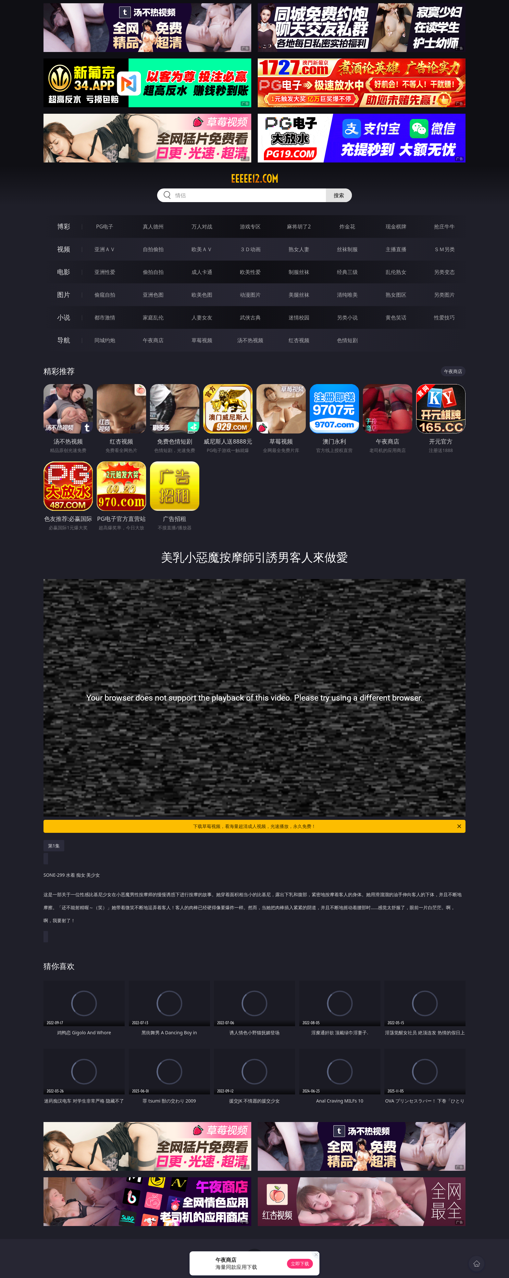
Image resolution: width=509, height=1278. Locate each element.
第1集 (54, 846)
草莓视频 (202, 340)
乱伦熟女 (396, 272)
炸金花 (347, 226)
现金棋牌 (396, 226)
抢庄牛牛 (444, 226)
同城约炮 (104, 340)
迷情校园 (299, 317)
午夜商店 (153, 340)
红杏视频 (299, 340)
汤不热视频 (250, 340)
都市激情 (104, 317)
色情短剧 (347, 340)
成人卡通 (202, 272)
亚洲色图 (153, 294)
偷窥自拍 (104, 294)
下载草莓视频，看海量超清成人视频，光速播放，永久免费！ (327, 826)
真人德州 (153, 226)
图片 (63, 294)
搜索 (339, 195)
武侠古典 (250, 317)
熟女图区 (396, 294)
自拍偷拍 (153, 249)
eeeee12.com (254, 178)
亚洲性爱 (104, 272)
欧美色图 (202, 294)
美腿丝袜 (299, 294)
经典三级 (347, 272)
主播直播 (396, 249)
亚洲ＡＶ (104, 249)
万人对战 (202, 226)
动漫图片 (250, 294)
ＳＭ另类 (444, 249)
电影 (63, 271)
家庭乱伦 (153, 317)
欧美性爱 (250, 272)
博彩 (63, 226)
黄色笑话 (396, 317)
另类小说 (347, 317)
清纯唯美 (347, 294)
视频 (63, 249)
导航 (63, 340)
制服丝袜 (299, 272)
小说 (63, 317)
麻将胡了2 (299, 226)
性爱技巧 (444, 317)
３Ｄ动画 (250, 249)
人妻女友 (202, 317)
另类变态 (444, 272)
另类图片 (444, 294)
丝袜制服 (347, 249)
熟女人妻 (299, 249)
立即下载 (300, 1263)
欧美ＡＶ (202, 249)
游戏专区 (250, 226)
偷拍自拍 (153, 272)
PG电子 (104, 226)
